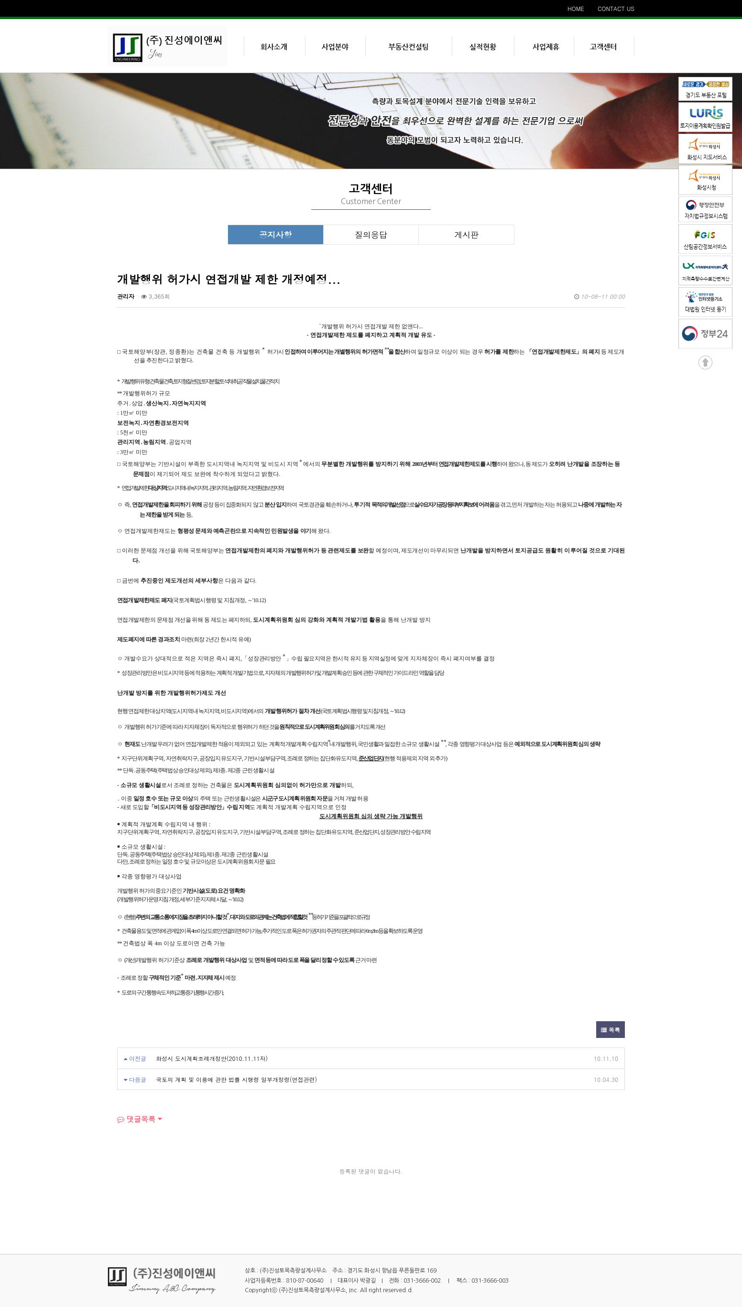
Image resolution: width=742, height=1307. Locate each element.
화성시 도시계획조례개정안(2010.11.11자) (212, 1058)
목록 (610, 1030)
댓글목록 (136, 1119)
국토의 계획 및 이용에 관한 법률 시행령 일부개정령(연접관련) (236, 1079)
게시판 (466, 234)
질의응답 (371, 234)
